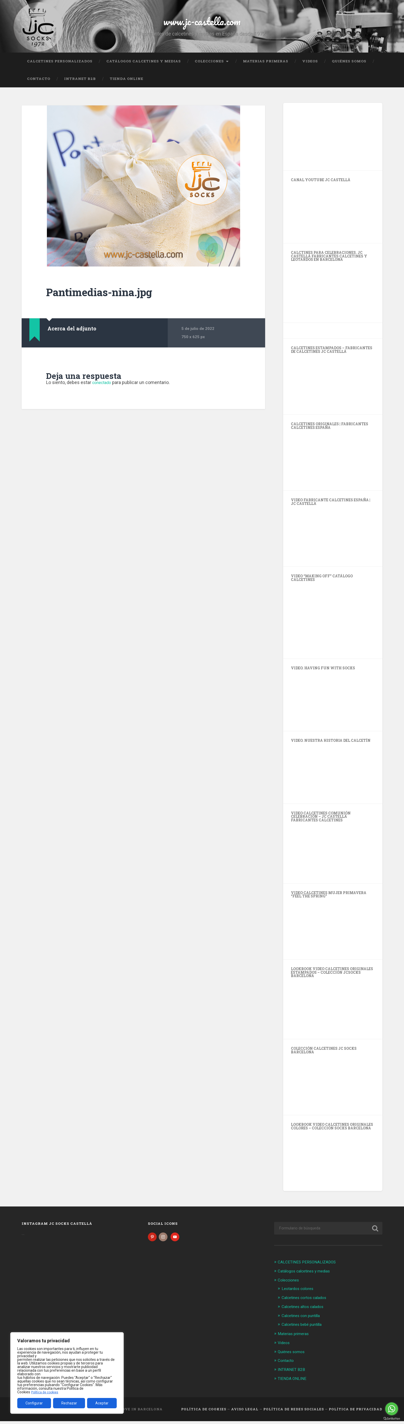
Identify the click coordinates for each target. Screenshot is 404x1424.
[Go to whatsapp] (391, 1408)
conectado (103, 387)
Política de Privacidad (355, 1412)
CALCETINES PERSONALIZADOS (59, 65)
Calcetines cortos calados (307, 1301)
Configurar (34, 1403)
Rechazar (69, 1403)
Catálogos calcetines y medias (143, 65)
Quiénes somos (349, 65)
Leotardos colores (299, 1293)
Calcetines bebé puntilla (304, 1328)
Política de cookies (46, 1392)
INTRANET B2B (80, 83)
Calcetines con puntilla (303, 1319)
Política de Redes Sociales (293, 1412)
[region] (67, 1373)
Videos (310, 65)
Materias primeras (265, 65)
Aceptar (101, 1403)
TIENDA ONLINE (126, 83)
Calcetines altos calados (305, 1310)
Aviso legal (244, 1412)
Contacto (38, 83)
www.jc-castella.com (202, 23)
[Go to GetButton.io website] (391, 1418)
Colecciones (209, 65)
